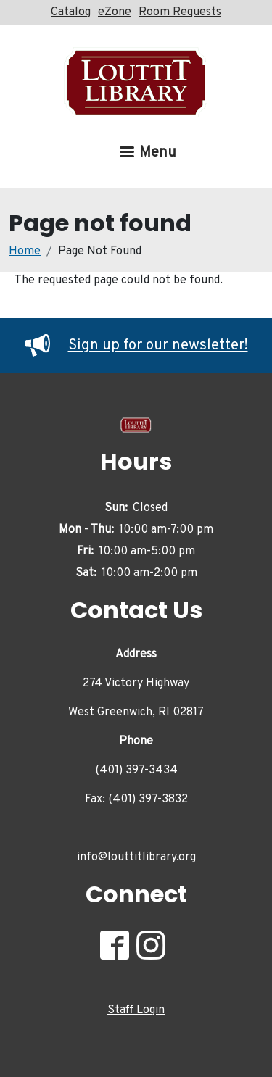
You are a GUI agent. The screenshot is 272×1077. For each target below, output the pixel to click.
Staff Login (136, 1010)
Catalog (71, 12)
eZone (114, 12)
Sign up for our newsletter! (136, 345)
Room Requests (180, 12)
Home (25, 251)
